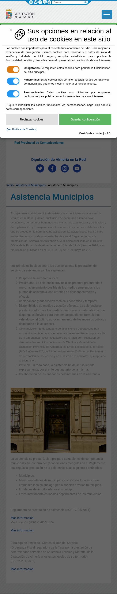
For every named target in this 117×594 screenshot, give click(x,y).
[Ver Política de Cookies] (22, 129)
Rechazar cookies (31, 119)
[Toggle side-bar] (107, 14)
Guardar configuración (85, 119)
